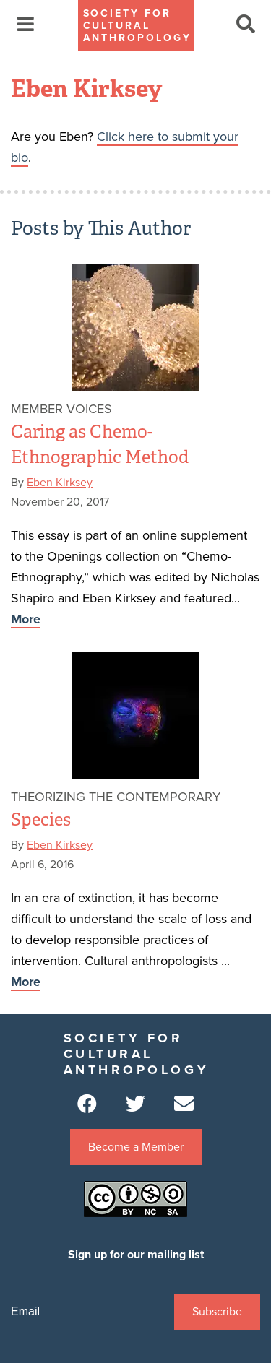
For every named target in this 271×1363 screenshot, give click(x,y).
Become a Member (136, 1147)
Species (41, 820)
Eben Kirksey (60, 482)
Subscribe (217, 1311)
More (25, 619)
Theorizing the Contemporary (115, 797)
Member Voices (61, 409)
